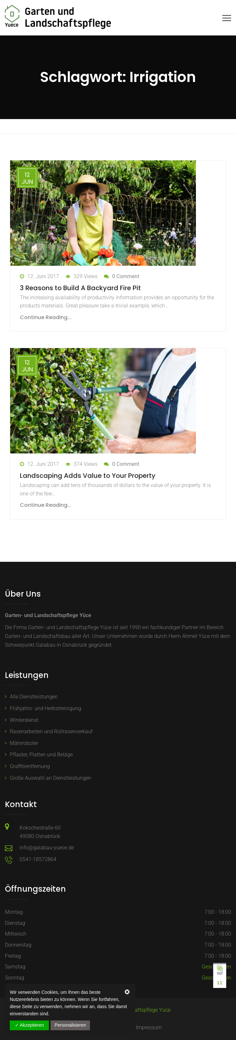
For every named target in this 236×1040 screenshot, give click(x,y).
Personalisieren (70, 1025)
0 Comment (125, 276)
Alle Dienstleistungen (34, 697)
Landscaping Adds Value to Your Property (87, 475)
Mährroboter (24, 743)
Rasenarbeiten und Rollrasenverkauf (51, 731)
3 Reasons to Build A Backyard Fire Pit (80, 287)
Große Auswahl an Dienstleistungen (50, 778)
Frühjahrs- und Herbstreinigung (45, 708)
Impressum (149, 1027)
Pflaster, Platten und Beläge (41, 754)
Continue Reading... (45, 317)
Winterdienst (24, 720)
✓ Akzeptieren (29, 1025)
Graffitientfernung (30, 766)
